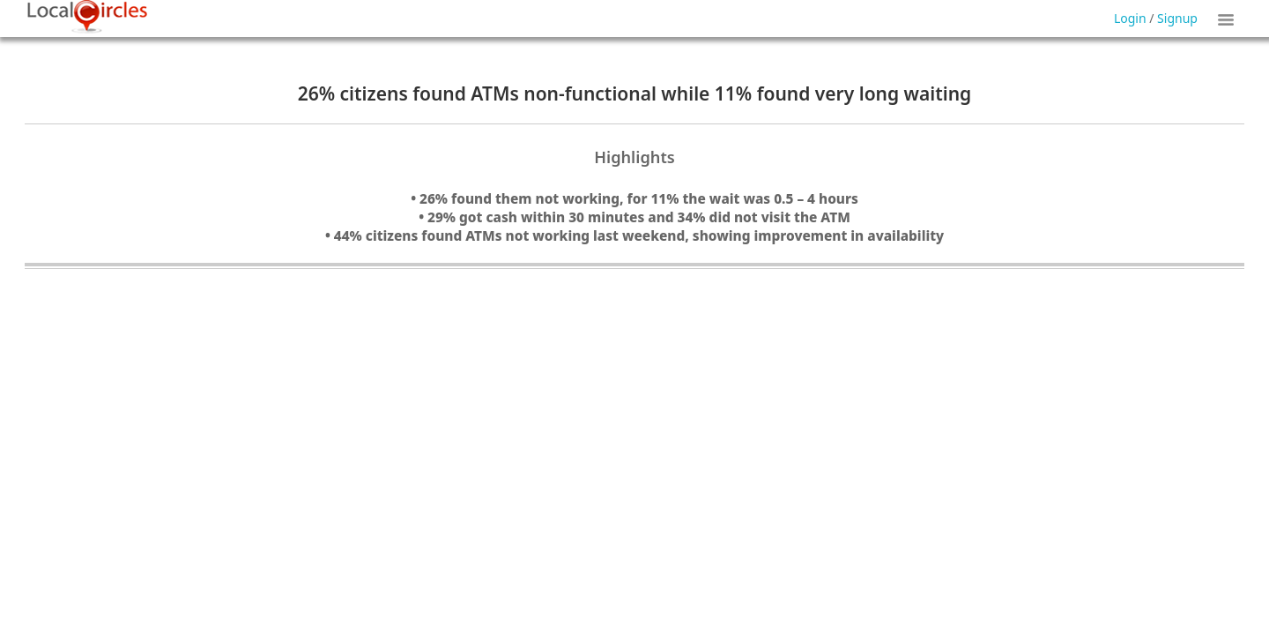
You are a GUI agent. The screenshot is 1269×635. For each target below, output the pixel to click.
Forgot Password (679, 42)
